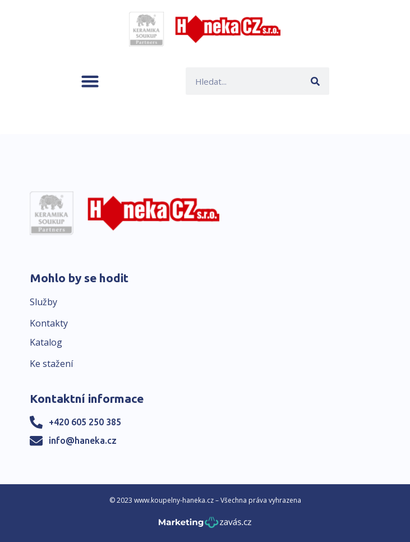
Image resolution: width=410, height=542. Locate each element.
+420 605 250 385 (85, 422)
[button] (90, 81)
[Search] (315, 81)
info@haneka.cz (83, 440)
